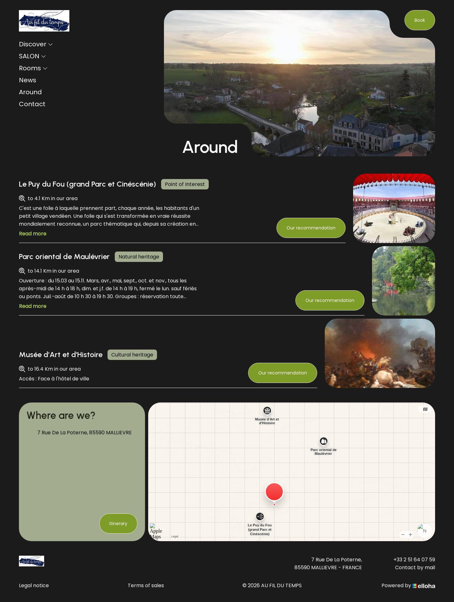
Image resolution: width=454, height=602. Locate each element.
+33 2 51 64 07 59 (414, 559)
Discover (36, 44)
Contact (32, 104)
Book (420, 20)
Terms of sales (146, 585)
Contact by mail (415, 567)
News (27, 80)
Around (30, 92)
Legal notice (34, 585)
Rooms (33, 68)
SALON (32, 56)
